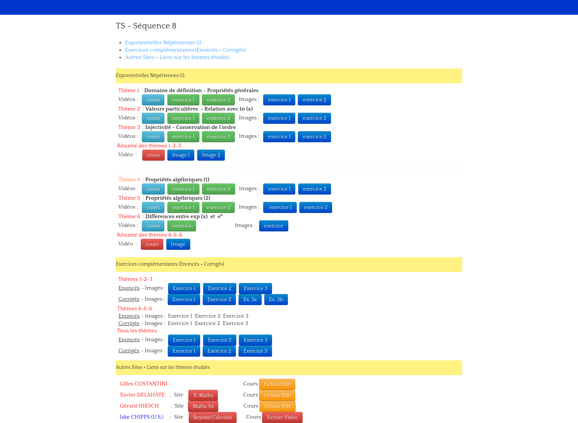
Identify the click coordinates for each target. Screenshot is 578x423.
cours (153, 100)
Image (178, 244)
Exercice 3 (255, 288)
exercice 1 (183, 100)
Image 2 (211, 155)
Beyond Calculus (213, 417)
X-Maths (203, 395)
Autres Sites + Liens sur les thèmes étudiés (177, 57)
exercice (182, 226)
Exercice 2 (219, 288)
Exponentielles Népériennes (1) (163, 42)
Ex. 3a (250, 300)
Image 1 (180, 155)
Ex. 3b (276, 300)
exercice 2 (218, 100)
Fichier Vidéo (282, 417)
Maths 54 (203, 406)
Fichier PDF (277, 384)
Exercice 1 (184, 288)
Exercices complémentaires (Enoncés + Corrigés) (185, 50)
